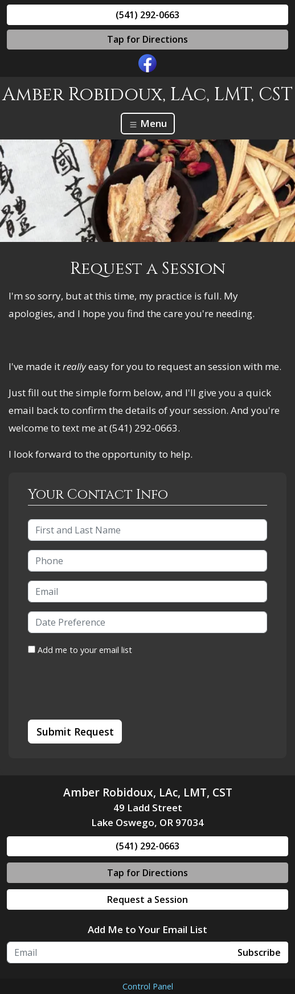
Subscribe (259, 952)
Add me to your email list (80, 649)
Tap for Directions (147, 39)
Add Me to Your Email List (147, 929)
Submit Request (75, 731)
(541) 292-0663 (147, 15)
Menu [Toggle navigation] (148, 123)
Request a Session (147, 899)
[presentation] (114, 688)
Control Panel (147, 986)
